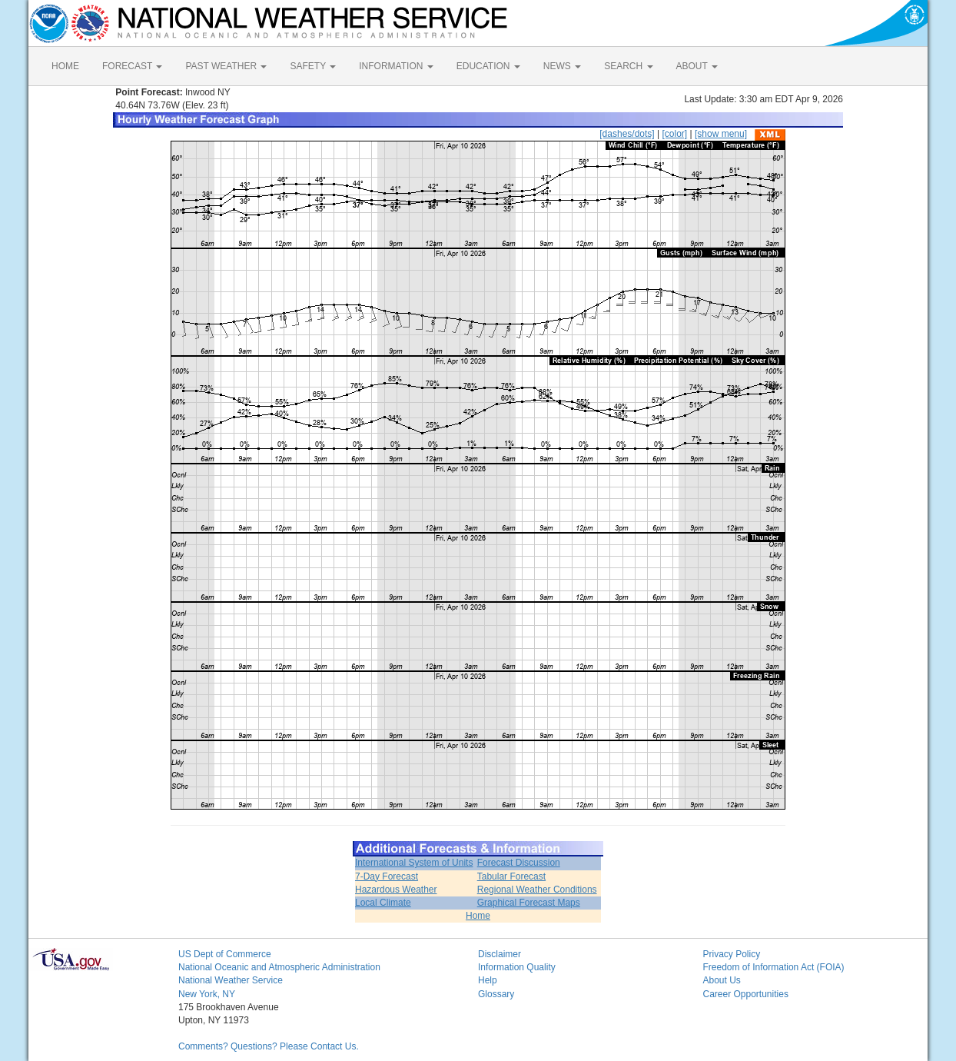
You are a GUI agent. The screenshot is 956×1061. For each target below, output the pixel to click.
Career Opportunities (745, 994)
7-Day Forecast (386, 876)
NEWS (562, 66)
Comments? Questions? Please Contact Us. (268, 1046)
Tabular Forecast (511, 876)
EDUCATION (488, 66)
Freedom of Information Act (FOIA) (774, 967)
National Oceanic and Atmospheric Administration (279, 967)
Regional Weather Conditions (537, 889)
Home (478, 915)
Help (487, 980)
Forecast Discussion (518, 862)
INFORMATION (396, 66)
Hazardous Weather (396, 889)
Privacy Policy (732, 954)
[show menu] (721, 133)
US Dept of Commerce (224, 954)
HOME (65, 66)
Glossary (496, 994)
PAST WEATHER (226, 66)
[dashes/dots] (626, 133)
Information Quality (517, 967)
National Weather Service (230, 980)
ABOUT (697, 66)
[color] (674, 133)
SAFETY (313, 66)
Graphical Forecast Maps (528, 902)
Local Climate (383, 902)
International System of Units (414, 862)
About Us (722, 980)
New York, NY (206, 994)
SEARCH (628, 66)
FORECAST (132, 66)
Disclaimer (499, 954)
